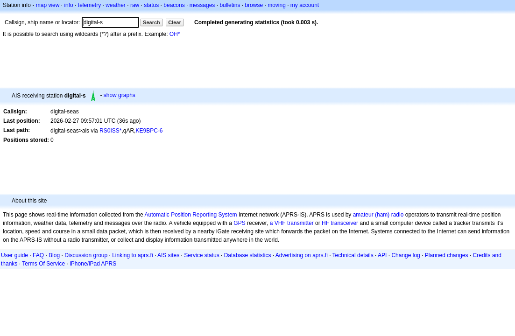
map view (48, 5)
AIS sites (168, 255)
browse (254, 5)
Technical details (353, 255)
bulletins (229, 5)
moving (277, 5)
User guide (14, 255)
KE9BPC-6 (148, 130)
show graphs (119, 95)
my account (304, 5)
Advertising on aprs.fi (301, 255)
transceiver (344, 223)
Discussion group (85, 255)
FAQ (38, 255)
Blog (54, 255)
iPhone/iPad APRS (93, 263)
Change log (405, 255)
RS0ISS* (110, 130)
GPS (239, 223)
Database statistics (247, 255)
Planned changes (446, 255)
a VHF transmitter (292, 223)
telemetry (89, 5)
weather (116, 5)
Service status (201, 255)
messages (202, 5)
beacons (173, 5)
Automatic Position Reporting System (190, 214)
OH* (174, 34)
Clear (174, 22)
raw (134, 5)
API (382, 255)
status (151, 5)
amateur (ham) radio (378, 214)
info (68, 5)
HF (325, 223)
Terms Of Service (43, 263)
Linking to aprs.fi (132, 255)
